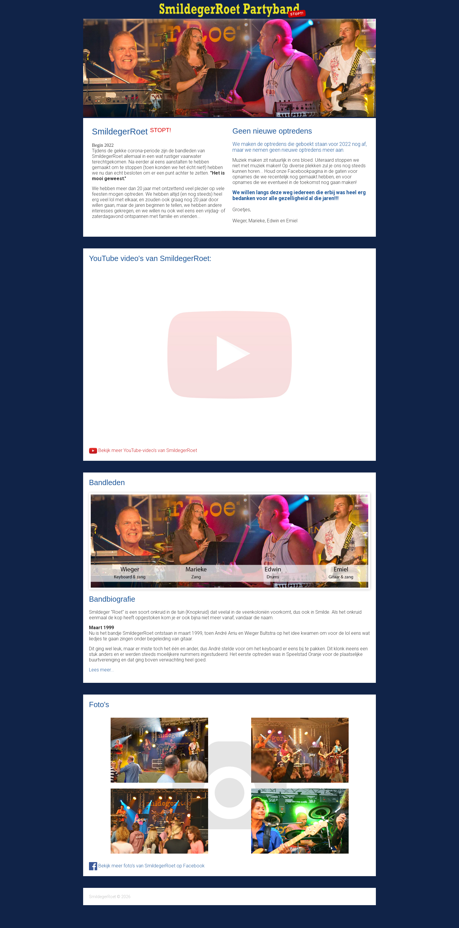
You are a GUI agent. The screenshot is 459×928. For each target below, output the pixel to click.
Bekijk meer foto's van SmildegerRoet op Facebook (147, 866)
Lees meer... (101, 670)
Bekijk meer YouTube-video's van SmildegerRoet (143, 450)
